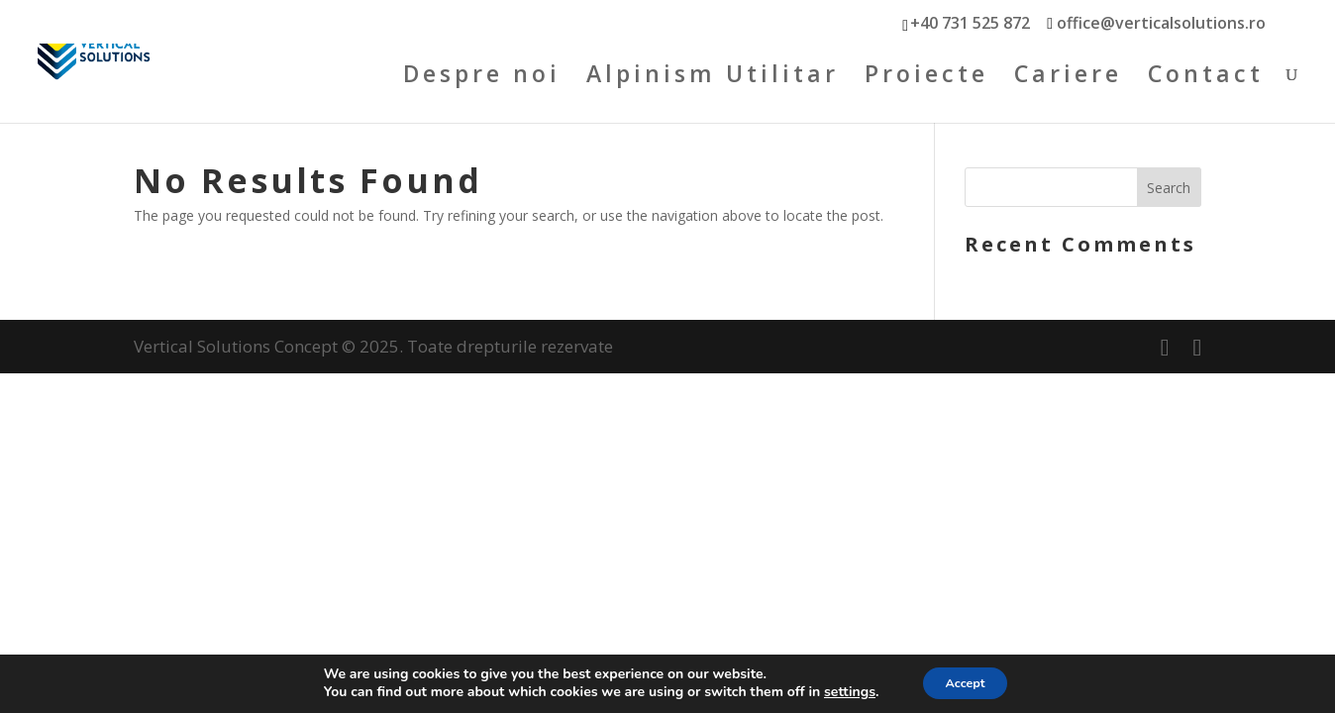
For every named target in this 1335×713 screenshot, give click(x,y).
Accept (965, 681)
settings (840, 691)
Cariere (1068, 83)
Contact (1206, 83)
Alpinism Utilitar (712, 83)
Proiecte (926, 83)
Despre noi (482, 83)
